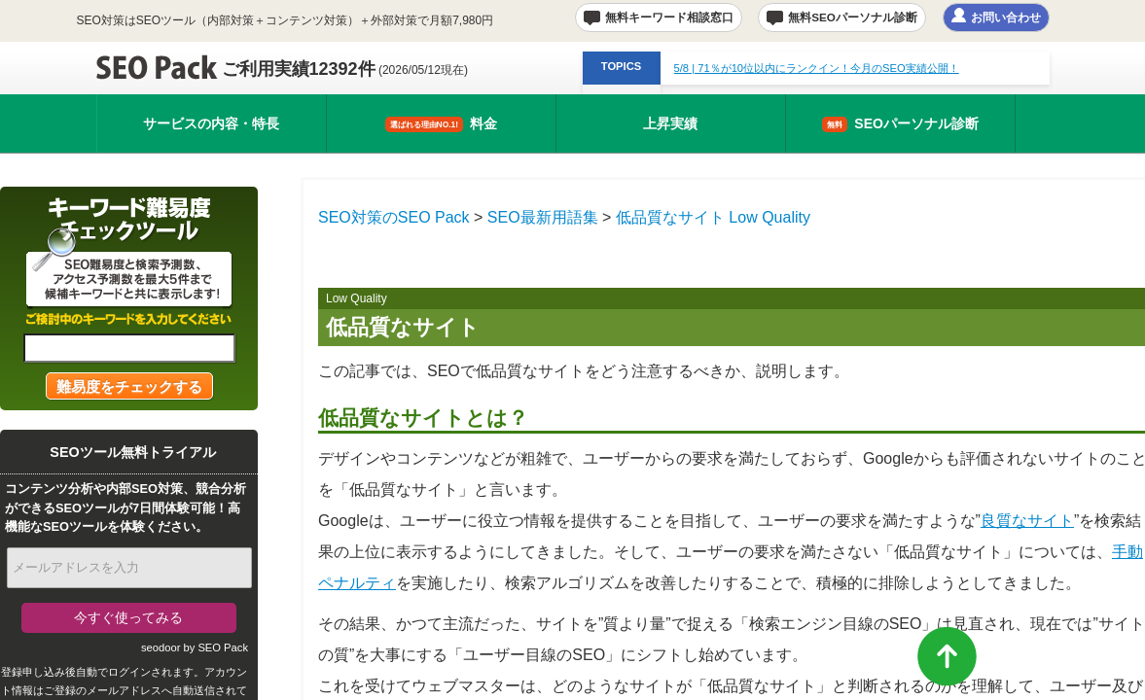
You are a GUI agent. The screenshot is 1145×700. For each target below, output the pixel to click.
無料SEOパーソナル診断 (852, 17)
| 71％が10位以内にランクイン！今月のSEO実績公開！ (816, 68)
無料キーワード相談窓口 (669, 17)
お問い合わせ (1006, 17)
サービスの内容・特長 (211, 123)
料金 (441, 124)
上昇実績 (670, 123)
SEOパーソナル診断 (900, 124)
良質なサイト (1027, 520)
